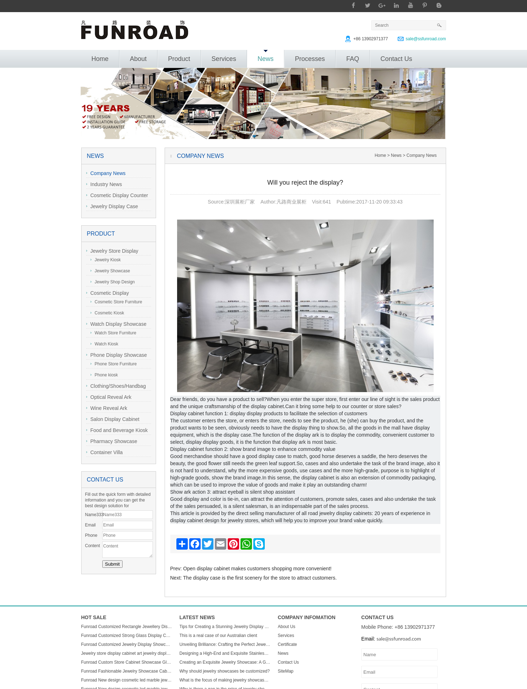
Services (224, 58)
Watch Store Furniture (113, 332)
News (266, 56)
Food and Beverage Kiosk (117, 430)
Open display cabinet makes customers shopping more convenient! (257, 568)
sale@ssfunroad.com (426, 38)
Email (90, 525)
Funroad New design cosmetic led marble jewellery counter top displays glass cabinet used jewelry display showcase (126, 680)
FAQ (352, 58)
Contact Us (396, 58)
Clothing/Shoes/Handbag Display (116, 387)
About (138, 58)
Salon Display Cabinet (113, 419)
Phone (91, 535)
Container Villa (104, 452)
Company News (106, 173)
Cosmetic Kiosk (107, 312)
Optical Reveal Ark (108, 397)
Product (179, 58)
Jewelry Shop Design (113, 281)
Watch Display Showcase (116, 324)
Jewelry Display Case (112, 206)
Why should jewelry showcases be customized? (225, 671)
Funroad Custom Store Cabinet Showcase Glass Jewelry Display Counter (126, 662)
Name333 (93, 514)
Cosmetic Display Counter (117, 195)
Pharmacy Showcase (112, 441)
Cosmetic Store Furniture (116, 301)
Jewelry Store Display (112, 251)
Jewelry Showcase (110, 270)
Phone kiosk (104, 374)
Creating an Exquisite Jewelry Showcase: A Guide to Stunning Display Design (225, 662)
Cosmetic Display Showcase (107, 294)
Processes (310, 58)
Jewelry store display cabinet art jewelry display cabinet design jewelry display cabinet (126, 653)
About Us (286, 626)
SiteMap (286, 671)
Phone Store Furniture (114, 363)
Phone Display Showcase (116, 355)
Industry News (104, 184)
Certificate (287, 644)
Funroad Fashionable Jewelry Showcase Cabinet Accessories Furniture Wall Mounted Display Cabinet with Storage (126, 671)
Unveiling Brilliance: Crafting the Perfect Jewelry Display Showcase (225, 644)
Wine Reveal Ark (106, 408)
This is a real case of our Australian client (218, 635)
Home (100, 58)
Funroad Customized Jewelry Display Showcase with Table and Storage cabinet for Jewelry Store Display (126, 644)
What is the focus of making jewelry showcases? (225, 680)
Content (92, 545)
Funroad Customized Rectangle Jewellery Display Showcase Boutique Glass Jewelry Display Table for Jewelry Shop (126, 626)
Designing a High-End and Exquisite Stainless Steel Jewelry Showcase (225, 653)
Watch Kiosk (104, 343)
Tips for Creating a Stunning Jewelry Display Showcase (225, 626)
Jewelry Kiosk (106, 259)
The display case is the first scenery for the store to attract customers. (260, 578)
